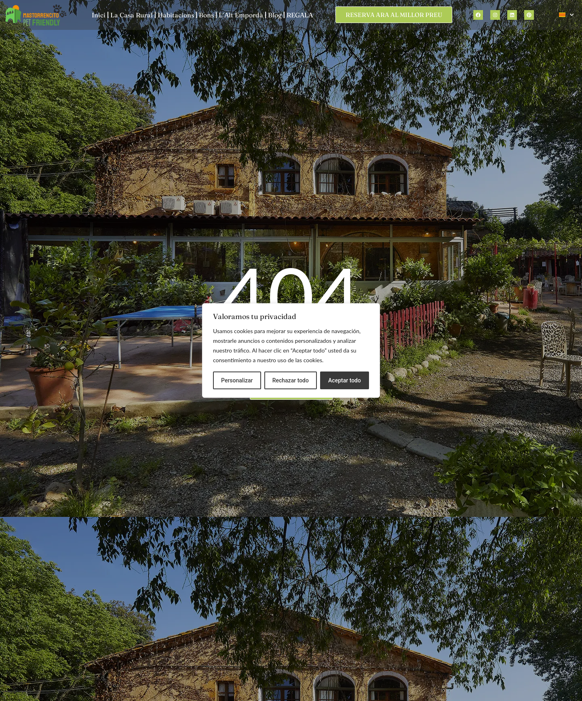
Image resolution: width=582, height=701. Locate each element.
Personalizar (237, 380)
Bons (206, 15)
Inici (98, 15)
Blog (275, 15)
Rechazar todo (290, 380)
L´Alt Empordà (241, 15)
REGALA (300, 15)
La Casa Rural (131, 15)
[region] (291, 350)
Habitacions (176, 15)
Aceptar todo (344, 380)
